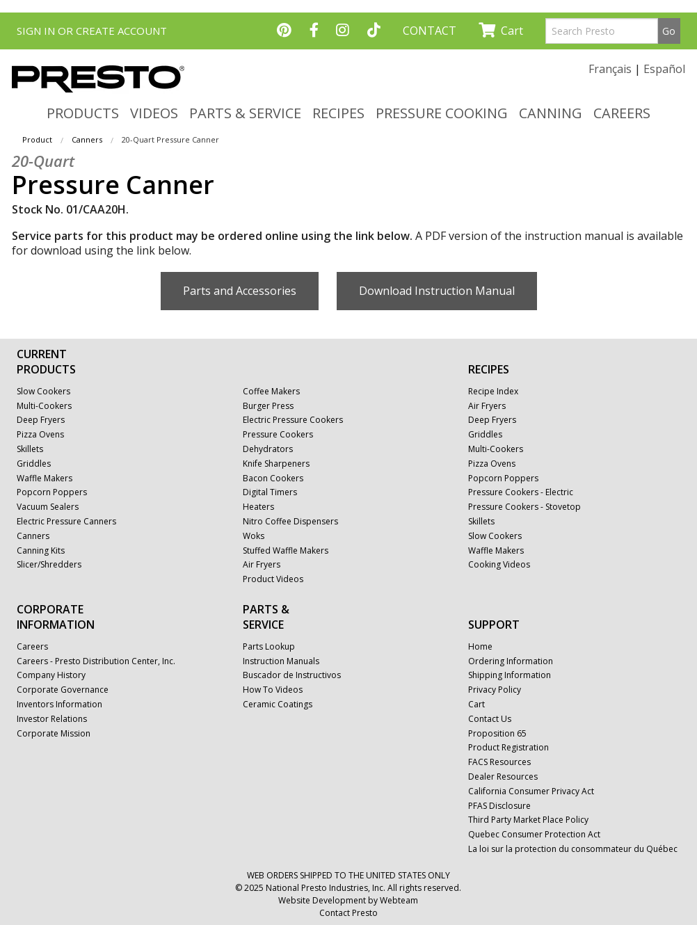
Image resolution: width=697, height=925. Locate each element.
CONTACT (429, 30)
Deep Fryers (41, 420)
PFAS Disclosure (499, 806)
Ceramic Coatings (277, 704)
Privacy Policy (494, 689)
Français (610, 69)
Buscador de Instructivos (292, 675)
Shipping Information (509, 675)
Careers (32, 646)
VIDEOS (154, 113)
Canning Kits (41, 550)
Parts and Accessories (239, 290)
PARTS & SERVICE (245, 113)
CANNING (550, 113)
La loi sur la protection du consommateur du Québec (573, 849)
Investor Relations (52, 719)
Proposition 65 (497, 733)
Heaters (258, 507)
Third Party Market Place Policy (528, 820)
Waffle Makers (44, 478)
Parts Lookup (269, 646)
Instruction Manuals (281, 661)
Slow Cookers (43, 391)
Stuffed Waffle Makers (285, 550)
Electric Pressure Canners (66, 521)
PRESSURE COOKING (442, 113)
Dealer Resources (503, 776)
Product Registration (508, 747)
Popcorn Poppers (52, 492)
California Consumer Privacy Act (531, 791)
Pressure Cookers (278, 434)
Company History (51, 675)
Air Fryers (261, 564)
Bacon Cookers (273, 478)
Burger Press (268, 406)
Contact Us (489, 719)
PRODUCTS (83, 113)
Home (480, 646)
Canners (87, 139)
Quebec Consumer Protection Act (534, 834)
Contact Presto (348, 913)
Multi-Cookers (44, 406)
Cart (501, 30)
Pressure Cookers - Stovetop (524, 507)
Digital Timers (270, 492)
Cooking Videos (499, 564)
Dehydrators (268, 449)
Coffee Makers (271, 391)
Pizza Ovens (40, 434)
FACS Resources (499, 762)
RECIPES (338, 113)
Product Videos (273, 579)
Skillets (30, 449)
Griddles (34, 463)
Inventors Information (59, 704)
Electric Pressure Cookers (293, 420)
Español (664, 69)
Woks (253, 536)
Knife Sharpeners (276, 463)
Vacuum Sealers (48, 507)
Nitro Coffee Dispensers (290, 521)
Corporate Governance (63, 689)
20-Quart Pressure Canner (170, 139)
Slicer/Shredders (49, 564)
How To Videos (273, 689)
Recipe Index (493, 391)
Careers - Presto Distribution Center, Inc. (96, 661)
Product (37, 139)
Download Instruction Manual (437, 290)
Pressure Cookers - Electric (520, 492)
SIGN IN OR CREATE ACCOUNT (92, 31)
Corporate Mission (53, 733)
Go (668, 31)
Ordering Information (510, 661)
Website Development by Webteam (348, 900)
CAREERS (621, 113)
